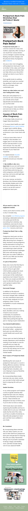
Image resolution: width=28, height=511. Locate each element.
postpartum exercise (7, 23)
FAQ (19, 506)
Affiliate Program (20, 508)
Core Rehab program (18, 216)
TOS (15, 506)
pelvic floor (6, 228)
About (10, 506)
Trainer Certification (9, 508)
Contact (5, 506)
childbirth (9, 61)
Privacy (23, 506)
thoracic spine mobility (17, 126)
